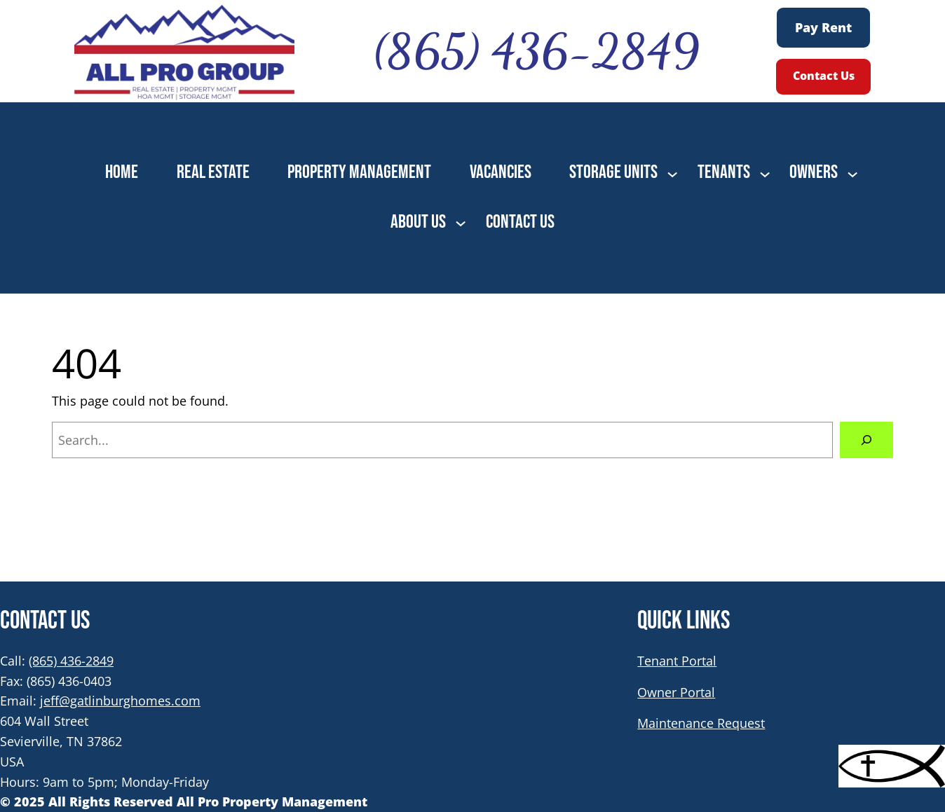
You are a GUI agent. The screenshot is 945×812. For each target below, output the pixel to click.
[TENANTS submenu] (764, 173)
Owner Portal (676, 692)
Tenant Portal (676, 660)
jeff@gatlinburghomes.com (120, 700)
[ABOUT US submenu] (460, 222)
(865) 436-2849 (71, 660)
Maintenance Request (701, 723)
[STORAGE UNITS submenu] (672, 173)
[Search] (866, 440)
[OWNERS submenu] (852, 173)
